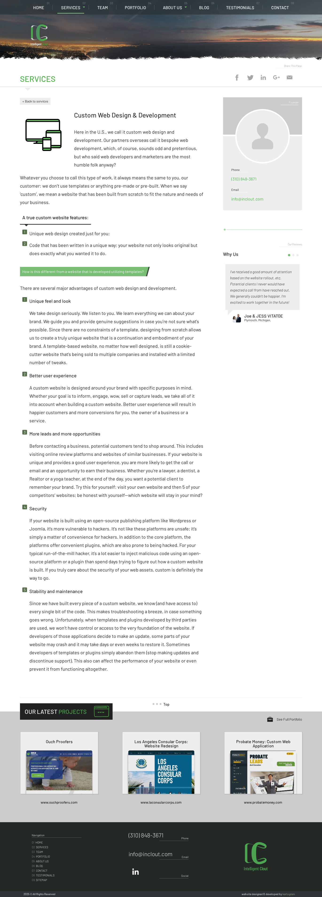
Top (162, 704)
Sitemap (39, 880)
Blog (206, 5)
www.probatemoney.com (263, 802)
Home (41, 5)
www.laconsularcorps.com (161, 802)
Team (105, 5)
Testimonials (242, 5)
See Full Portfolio (289, 719)
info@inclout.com (247, 198)
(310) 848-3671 (268, 28)
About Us (175, 5)
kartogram (289, 894)
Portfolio (138, 5)
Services (73, 5)
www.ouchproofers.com (59, 802)
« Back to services (35, 101)
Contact (282, 5)
